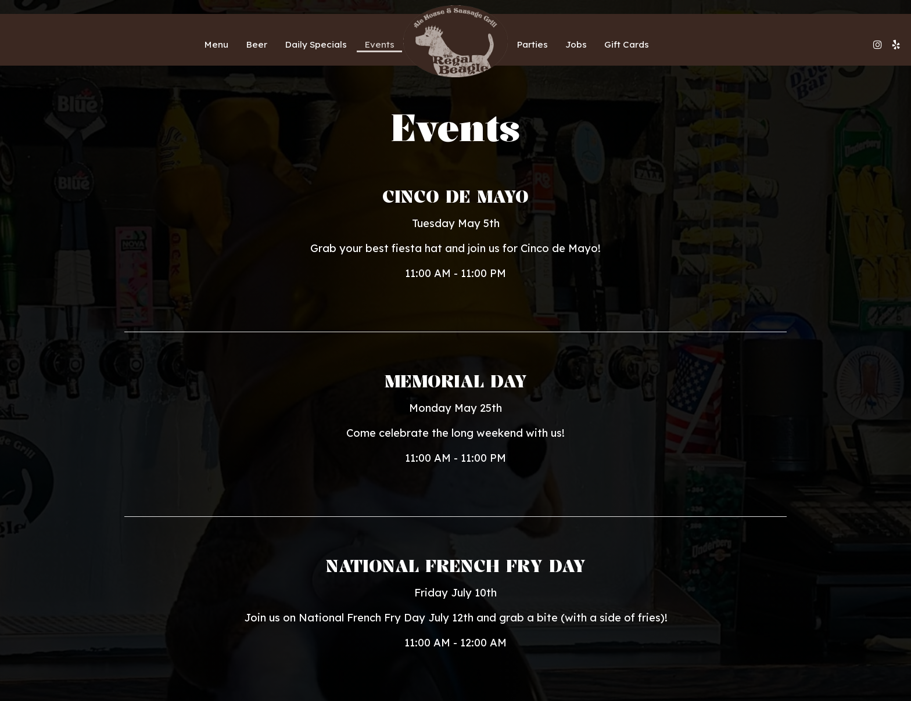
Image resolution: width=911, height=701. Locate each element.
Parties (532, 44)
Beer (256, 44)
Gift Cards (626, 44)
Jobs (576, 44)
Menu (216, 44)
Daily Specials (316, 44)
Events (379, 44)
